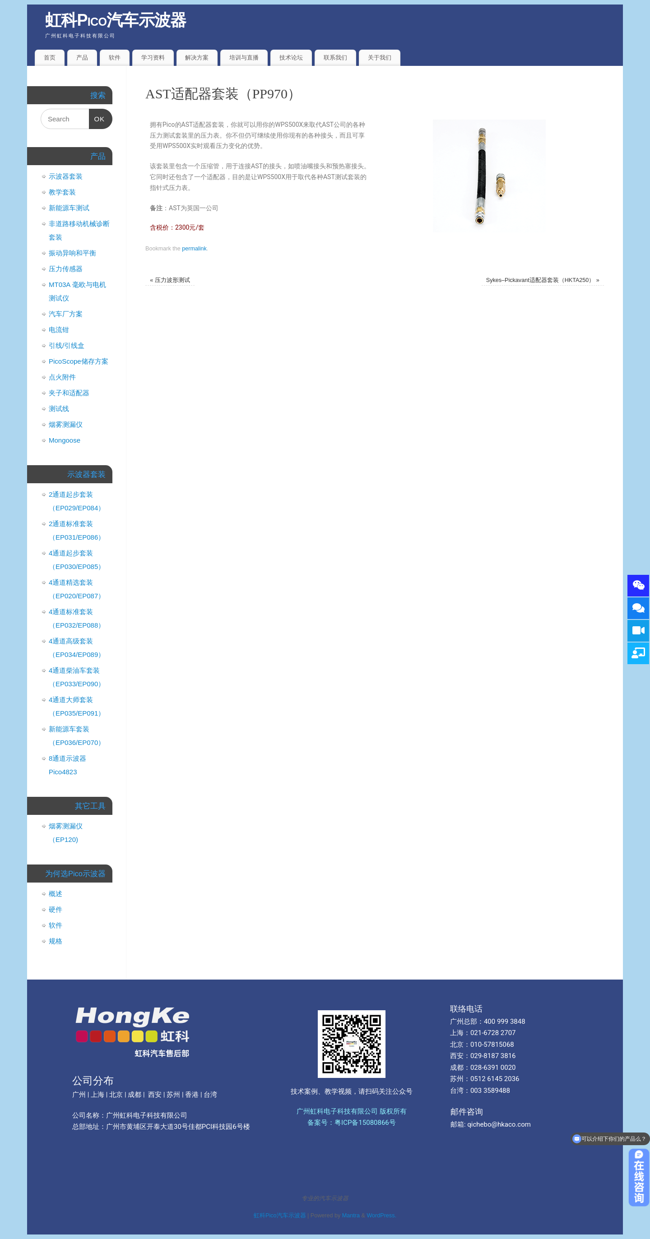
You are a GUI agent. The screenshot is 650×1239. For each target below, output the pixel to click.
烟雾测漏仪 (66, 424)
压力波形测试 (170, 280)
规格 (55, 941)
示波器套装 (66, 176)
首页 (50, 57)
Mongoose (64, 440)
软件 (115, 57)
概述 (55, 893)
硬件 (55, 909)
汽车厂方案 (66, 314)
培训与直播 (244, 57)
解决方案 (197, 57)
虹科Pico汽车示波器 (115, 20)
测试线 (59, 408)
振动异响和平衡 (72, 253)
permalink (194, 248)
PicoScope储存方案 (78, 361)
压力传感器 (66, 269)
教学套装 (62, 192)
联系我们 (335, 57)
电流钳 (59, 329)
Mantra (351, 1215)
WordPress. (381, 1215)
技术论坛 (291, 57)
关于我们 (379, 57)
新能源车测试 (69, 208)
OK (97, 116)
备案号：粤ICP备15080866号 (351, 1123)
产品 (82, 57)
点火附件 (62, 377)
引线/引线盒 (66, 345)
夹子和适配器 (69, 393)
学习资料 (153, 57)
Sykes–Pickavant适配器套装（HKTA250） (542, 280)
